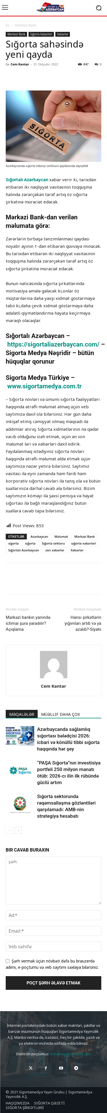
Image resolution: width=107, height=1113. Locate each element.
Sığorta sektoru (53, 543)
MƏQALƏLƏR (21, 714)
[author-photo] (53, 678)
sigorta (13, 543)
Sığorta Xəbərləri (41, 34)
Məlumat (61, 536)
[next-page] (18, 830)
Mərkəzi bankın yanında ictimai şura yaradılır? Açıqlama (28, 623)
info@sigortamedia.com (70, 1053)
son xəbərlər (54, 550)
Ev (7, 25)
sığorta (30, 543)
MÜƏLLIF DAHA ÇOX (60, 714)
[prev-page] (9, 830)
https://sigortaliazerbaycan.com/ (54, 344)
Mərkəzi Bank (84, 536)
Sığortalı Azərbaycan (27, 179)
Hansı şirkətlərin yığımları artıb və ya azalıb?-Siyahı (82, 623)
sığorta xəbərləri (83, 543)
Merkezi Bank (25, 25)
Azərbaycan (39, 536)
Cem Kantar (20, 64)
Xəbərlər (62, 34)
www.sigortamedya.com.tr (44, 386)
